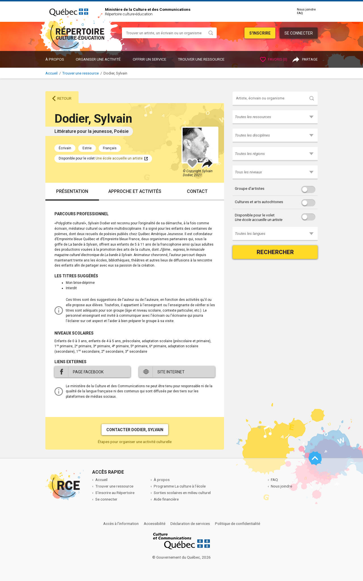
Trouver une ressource (201, 59)
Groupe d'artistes (249, 188)
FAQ (300, 13)
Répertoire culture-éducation (129, 14)
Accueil (51, 73)
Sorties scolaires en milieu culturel (182, 492)
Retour (64, 98)
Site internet (171, 372)
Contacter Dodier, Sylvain (134, 429)
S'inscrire (260, 33)
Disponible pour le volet (258, 217)
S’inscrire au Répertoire (114, 492)
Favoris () (273, 59)
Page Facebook (88, 372)
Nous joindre (306, 9)
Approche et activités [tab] (134, 191)
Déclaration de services (190, 523)
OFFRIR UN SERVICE (149, 59)
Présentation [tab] (72, 191)
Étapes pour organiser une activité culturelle (135, 441)
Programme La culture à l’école (180, 486)
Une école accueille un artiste (119, 158)
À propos (54, 59)
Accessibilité (154, 523)
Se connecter (298, 33)
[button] (275, 117)
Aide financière (166, 499)
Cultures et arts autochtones (259, 201)
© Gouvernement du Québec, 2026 (181, 557)
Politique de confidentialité (237, 523)
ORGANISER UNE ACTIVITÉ (98, 59)
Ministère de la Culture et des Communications (148, 9)
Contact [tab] (197, 191)
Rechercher (275, 252)
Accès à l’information (121, 523)
